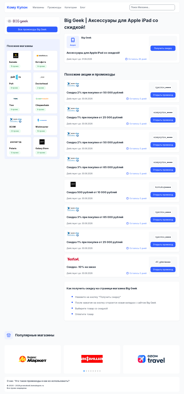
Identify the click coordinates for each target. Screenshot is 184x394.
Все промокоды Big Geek (32, 29)
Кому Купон (17, 7)
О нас (10, 381)
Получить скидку (163, 48)
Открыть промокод (163, 95)
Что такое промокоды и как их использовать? (42, 381)
